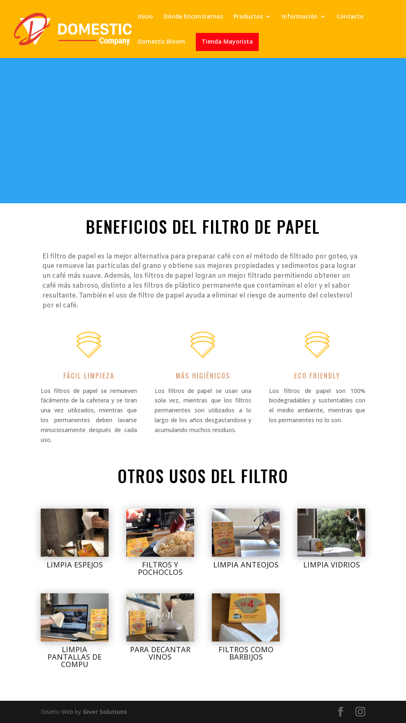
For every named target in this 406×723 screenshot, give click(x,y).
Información (300, 17)
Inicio (145, 17)
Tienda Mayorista (227, 42)
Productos (248, 17)
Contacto (350, 17)
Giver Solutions (105, 712)
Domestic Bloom (161, 42)
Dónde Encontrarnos (193, 17)
